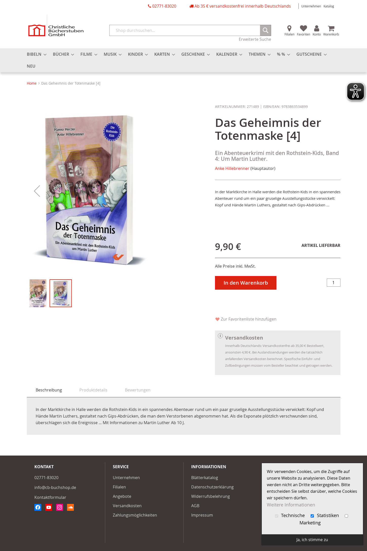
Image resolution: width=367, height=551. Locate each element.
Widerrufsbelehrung (210, 496)
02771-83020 (164, 6)
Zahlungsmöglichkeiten (135, 515)
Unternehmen (311, 6)
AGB (195, 505)
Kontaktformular (50, 497)
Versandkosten (127, 505)
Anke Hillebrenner (232, 168)
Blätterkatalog (204, 477)
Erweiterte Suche (255, 39)
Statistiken (325, 515)
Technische (290, 515)
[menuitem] (35, 54)
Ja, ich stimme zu (312, 539)
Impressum (202, 515)
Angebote (122, 496)
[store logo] (55, 25)
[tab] (49, 390)
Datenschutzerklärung (212, 487)
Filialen (289, 34)
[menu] (184, 60)
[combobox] (190, 30)
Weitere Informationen (291, 504)
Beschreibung (49, 390)
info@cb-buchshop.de (55, 487)
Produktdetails (93, 390)
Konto (317, 34)
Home (32, 83)
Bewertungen (137, 390)
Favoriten (303, 34)
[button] (37, 191)
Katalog (328, 6)
